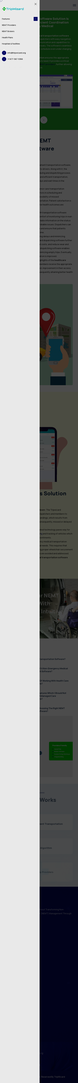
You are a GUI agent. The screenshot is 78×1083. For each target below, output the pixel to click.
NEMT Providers (9, 25)
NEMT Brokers (8, 31)
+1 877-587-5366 (15, 59)
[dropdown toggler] (36, 19)
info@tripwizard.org (17, 52)
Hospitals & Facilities (11, 43)
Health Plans (7, 37)
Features (20, 19)
